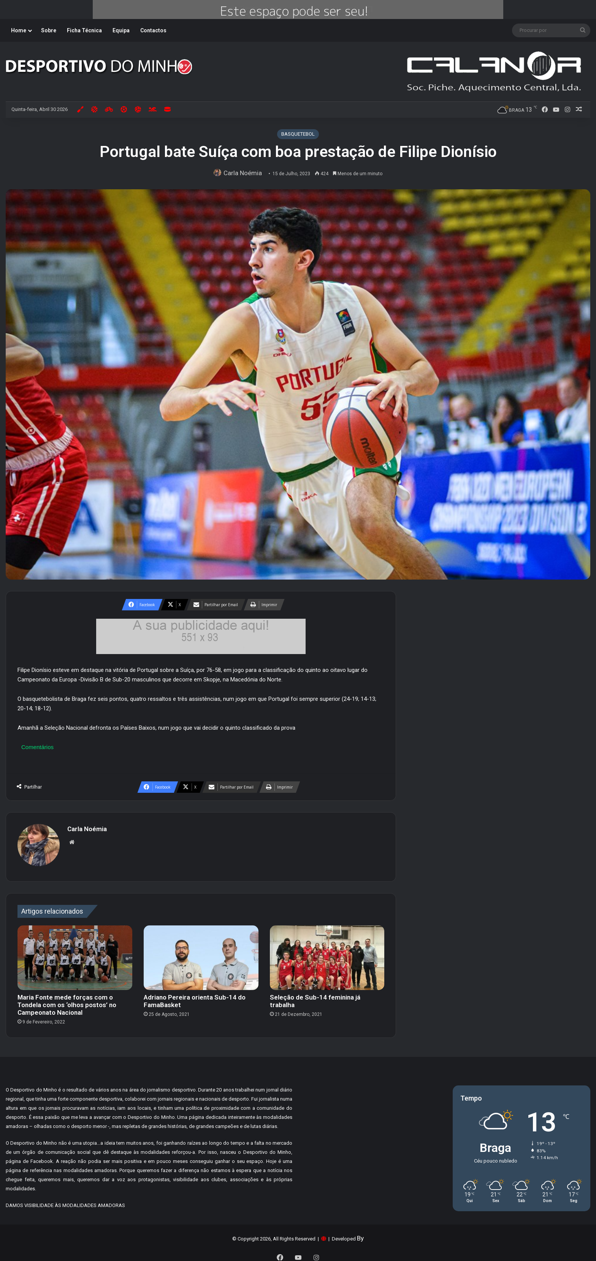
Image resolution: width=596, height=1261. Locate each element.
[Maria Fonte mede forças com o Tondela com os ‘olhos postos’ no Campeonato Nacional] (74, 954)
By (360, 1234)
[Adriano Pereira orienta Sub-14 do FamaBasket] (201, 954)
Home (18, 30)
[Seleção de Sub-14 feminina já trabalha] (327, 954)
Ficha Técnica (84, 30)
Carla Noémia (245, 173)
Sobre (48, 30)
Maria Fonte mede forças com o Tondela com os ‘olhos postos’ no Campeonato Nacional (66, 1001)
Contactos (153, 30)
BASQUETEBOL (298, 134)
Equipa (121, 30)
